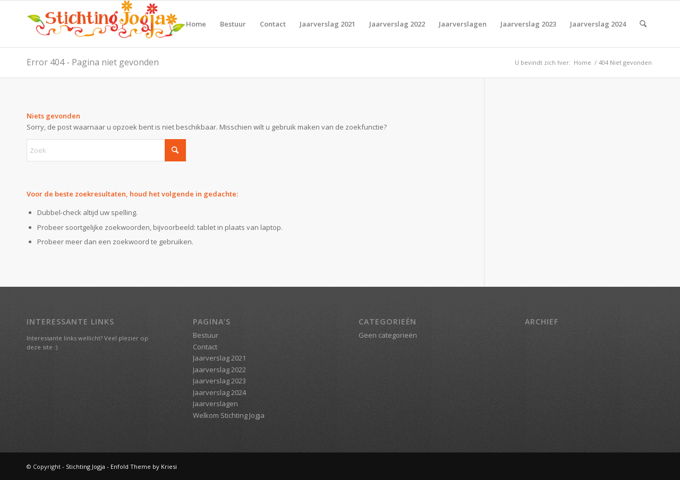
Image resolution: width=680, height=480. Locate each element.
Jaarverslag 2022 (397, 24)
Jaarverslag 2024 (598, 24)
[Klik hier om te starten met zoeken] (175, 150)
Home (196, 24)
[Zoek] (643, 24)
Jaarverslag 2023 (528, 24)
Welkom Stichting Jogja (229, 415)
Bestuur (233, 24)
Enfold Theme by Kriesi (143, 466)
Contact (273, 24)
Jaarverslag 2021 (327, 24)
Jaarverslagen (463, 24)
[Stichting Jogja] (106, 24)
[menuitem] (643, 24)
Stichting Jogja (86, 466)
